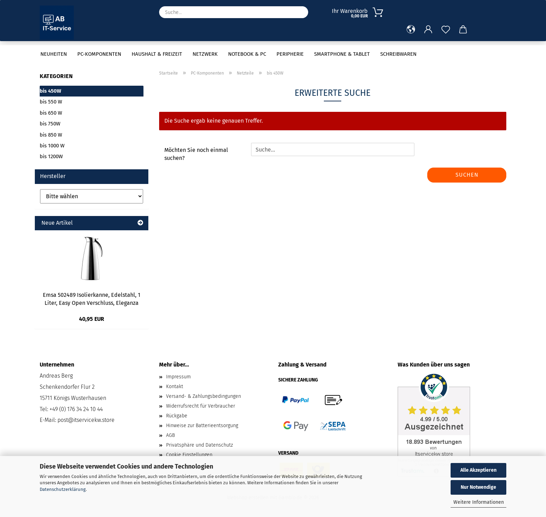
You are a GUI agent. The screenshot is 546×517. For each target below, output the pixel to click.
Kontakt (174, 386)
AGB (170, 435)
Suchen (466, 174)
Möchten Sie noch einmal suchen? (196, 154)
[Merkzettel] (445, 29)
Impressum (178, 377)
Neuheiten (53, 54)
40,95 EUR (91, 319)
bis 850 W (51, 135)
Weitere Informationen (478, 502)
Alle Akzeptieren (478, 470)
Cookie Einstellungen (189, 455)
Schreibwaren (398, 54)
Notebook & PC (247, 54)
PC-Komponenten (99, 54)
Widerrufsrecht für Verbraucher (200, 406)
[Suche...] (299, 12)
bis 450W (50, 91)
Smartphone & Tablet (342, 54)
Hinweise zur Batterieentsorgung (202, 426)
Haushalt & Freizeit (157, 54)
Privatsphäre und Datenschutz (199, 445)
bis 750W (50, 124)
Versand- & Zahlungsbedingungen (203, 396)
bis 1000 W (52, 145)
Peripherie (290, 54)
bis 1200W (51, 156)
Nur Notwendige (478, 487)
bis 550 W (51, 102)
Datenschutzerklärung (63, 489)
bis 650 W (51, 113)
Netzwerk (205, 54)
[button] (411, 29)
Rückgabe (176, 416)
